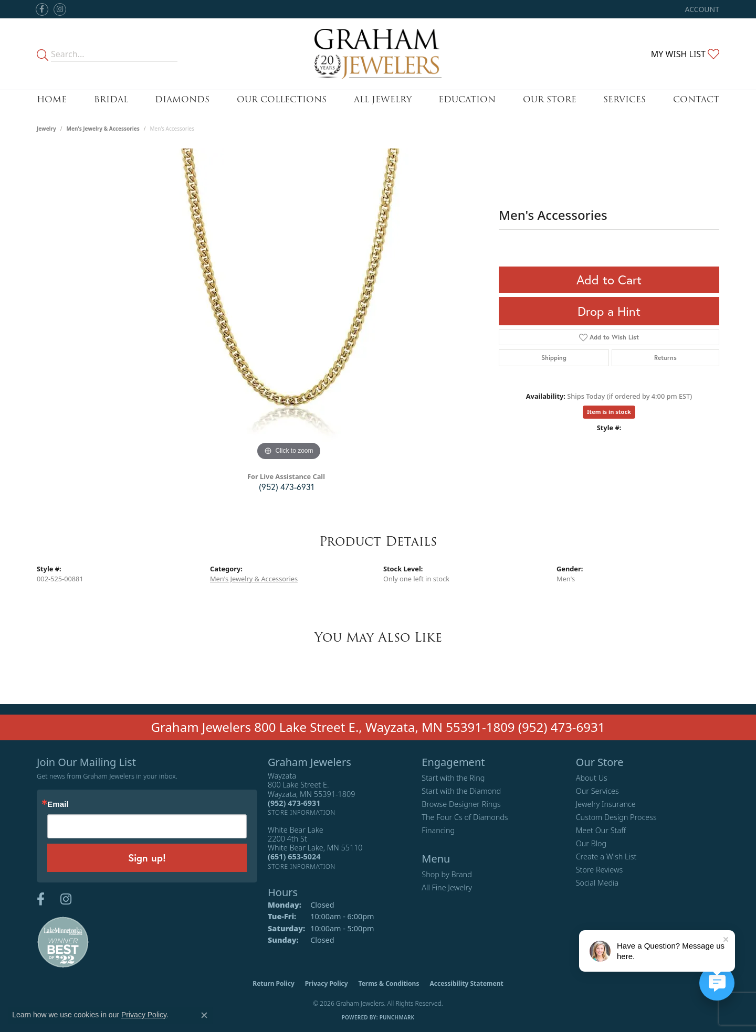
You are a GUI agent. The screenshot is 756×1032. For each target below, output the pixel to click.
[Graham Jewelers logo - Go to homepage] (378, 54)
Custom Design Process (616, 817)
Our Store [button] (549, 99)
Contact (696, 99)
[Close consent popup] (204, 1015)
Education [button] (467, 99)
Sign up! (147, 857)
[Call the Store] (294, 803)
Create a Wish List (606, 856)
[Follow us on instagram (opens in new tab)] (60, 9)
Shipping (553, 357)
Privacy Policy (326, 983)
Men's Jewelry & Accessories (103, 128)
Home (52, 99)
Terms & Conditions (389, 983)
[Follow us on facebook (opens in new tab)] (42, 9)
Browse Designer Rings (461, 804)
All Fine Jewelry (447, 887)
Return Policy (274, 983)
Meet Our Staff (601, 830)
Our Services (597, 791)
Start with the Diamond (461, 791)
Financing (438, 830)
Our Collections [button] (282, 99)
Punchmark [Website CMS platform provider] (397, 1017)
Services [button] (624, 99)
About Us (591, 778)
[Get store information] (301, 812)
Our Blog (591, 843)
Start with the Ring (453, 778)
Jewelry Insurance (606, 804)
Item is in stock (609, 412)
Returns (665, 357)
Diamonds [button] (182, 99)
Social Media (597, 883)
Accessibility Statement (466, 983)
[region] (288, 305)
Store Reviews (599, 870)
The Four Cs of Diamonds (465, 817)
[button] (701, 9)
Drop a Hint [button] (609, 311)
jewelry (46, 128)
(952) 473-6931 (286, 486)
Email (58, 804)
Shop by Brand (446, 874)
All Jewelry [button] (383, 99)
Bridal (111, 99)
